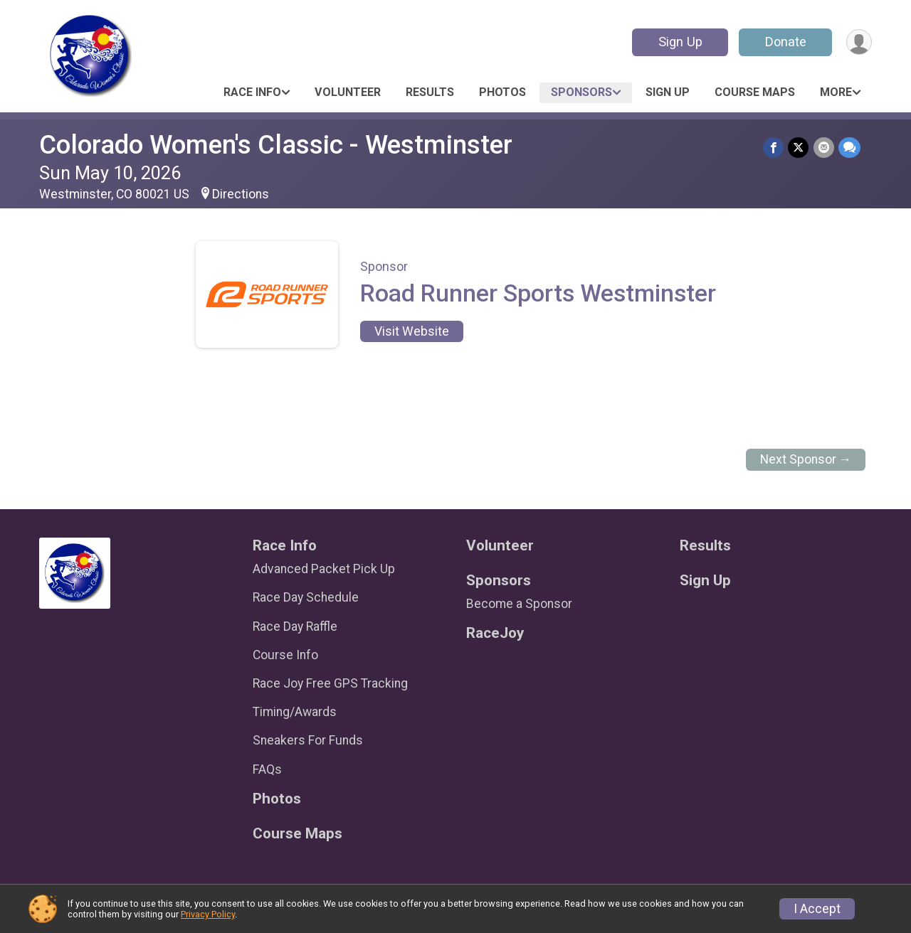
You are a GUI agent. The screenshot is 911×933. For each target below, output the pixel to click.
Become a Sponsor (519, 604)
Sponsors (581, 92)
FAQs (267, 769)
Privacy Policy (208, 914)
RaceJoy (495, 633)
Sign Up (680, 41)
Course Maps (755, 92)
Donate (785, 41)
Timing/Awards (295, 712)
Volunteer (348, 92)
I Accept (817, 909)
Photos (502, 92)
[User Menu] (859, 42)
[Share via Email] (823, 147)
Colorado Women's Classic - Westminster (275, 144)
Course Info (285, 655)
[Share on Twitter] (799, 147)
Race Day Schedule (306, 597)
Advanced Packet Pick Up (324, 569)
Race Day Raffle (295, 626)
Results (430, 92)
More (836, 92)
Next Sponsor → (806, 459)
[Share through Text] (849, 147)
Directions (240, 194)
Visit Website (411, 331)
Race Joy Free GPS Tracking (330, 683)
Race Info (252, 92)
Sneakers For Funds (308, 740)
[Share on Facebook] (774, 147)
